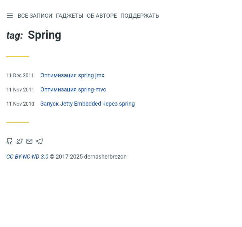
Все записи (35, 15)
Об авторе (102, 15)
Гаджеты (70, 15)
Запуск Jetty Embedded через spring (87, 103)
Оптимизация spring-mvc (73, 89)
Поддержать (139, 15)
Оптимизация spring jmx (72, 75)
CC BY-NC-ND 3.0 (27, 156)
